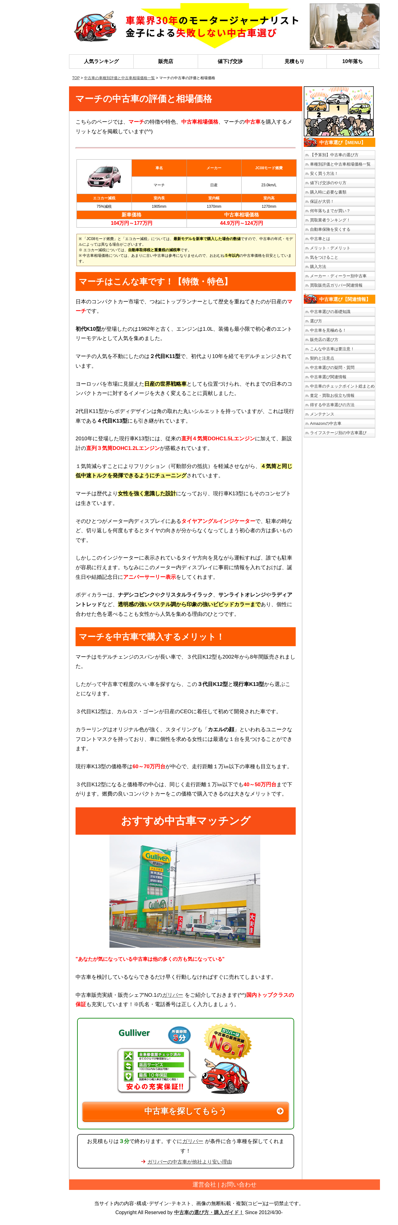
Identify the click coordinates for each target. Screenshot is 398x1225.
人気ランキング (101, 61)
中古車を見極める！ (328, 330)
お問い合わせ (239, 1184)
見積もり (294, 61)
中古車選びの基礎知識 (330, 311)
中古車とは (320, 238)
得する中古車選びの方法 (332, 404)
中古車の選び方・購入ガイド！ (209, 1212)
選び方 (316, 321)
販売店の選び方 (324, 339)
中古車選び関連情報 (328, 376)
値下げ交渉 (230, 61)
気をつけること (324, 257)
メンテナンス (322, 414)
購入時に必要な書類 (328, 192)
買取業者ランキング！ (330, 220)
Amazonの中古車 (325, 423)
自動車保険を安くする (330, 229)
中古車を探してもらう (185, 1111)
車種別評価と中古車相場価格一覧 (340, 164)
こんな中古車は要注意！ (332, 349)
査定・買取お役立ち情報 (332, 395)
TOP (76, 78)
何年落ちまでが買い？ (330, 210)
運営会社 (204, 1184)
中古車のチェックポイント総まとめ (342, 386)
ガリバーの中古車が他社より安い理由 (189, 1161)
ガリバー (172, 995)
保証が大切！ (322, 201)
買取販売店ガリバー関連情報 (336, 285)
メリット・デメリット (330, 248)
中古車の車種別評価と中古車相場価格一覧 (119, 78)
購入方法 (318, 266)
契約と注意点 (322, 358)
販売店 (165, 61)
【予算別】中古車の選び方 (334, 154)
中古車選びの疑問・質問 (332, 367)
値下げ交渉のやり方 (328, 182)
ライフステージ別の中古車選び (338, 432)
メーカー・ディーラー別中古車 (338, 276)
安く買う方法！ (324, 173)
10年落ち (352, 61)
